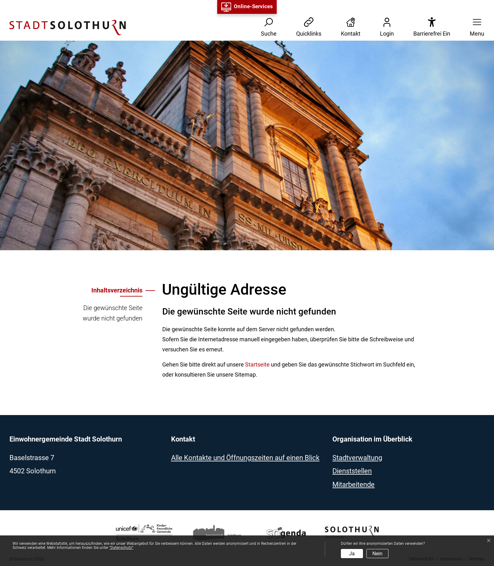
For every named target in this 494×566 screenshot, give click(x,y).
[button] (475, 27)
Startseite (257, 364)
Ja (352, 554)
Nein (377, 554)
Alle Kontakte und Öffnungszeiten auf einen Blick (245, 458)
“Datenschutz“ (121, 548)
